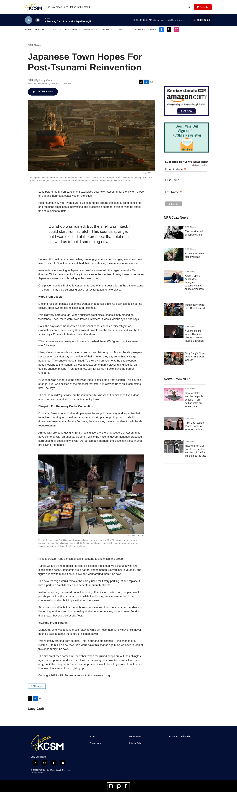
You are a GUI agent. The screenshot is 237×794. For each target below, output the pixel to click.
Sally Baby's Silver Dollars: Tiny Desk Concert (195, 358)
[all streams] (201, 22)
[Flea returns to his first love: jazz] (173, 256)
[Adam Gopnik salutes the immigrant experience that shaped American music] (173, 278)
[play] (28, 22)
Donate (204, 7)
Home (28, 31)
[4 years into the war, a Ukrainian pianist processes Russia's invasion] (173, 333)
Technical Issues (144, 31)
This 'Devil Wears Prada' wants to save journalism (194, 427)
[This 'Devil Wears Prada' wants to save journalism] (173, 425)
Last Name (173, 193)
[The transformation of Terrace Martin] (173, 234)
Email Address (175, 170)
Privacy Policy (135, 745)
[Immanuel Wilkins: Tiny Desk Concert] (173, 311)
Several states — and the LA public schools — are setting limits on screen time (194, 401)
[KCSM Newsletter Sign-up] (186, 139)
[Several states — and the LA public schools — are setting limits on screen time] (173, 395)
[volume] (37, 22)
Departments (135, 738)
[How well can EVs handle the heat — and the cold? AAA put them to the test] (173, 448)
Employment (95, 745)
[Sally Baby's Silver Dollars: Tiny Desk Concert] (173, 360)
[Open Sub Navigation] (60, 31)
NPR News (34, 47)
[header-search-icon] (189, 8)
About (105, 31)
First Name (172, 181)
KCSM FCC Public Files (180, 738)
